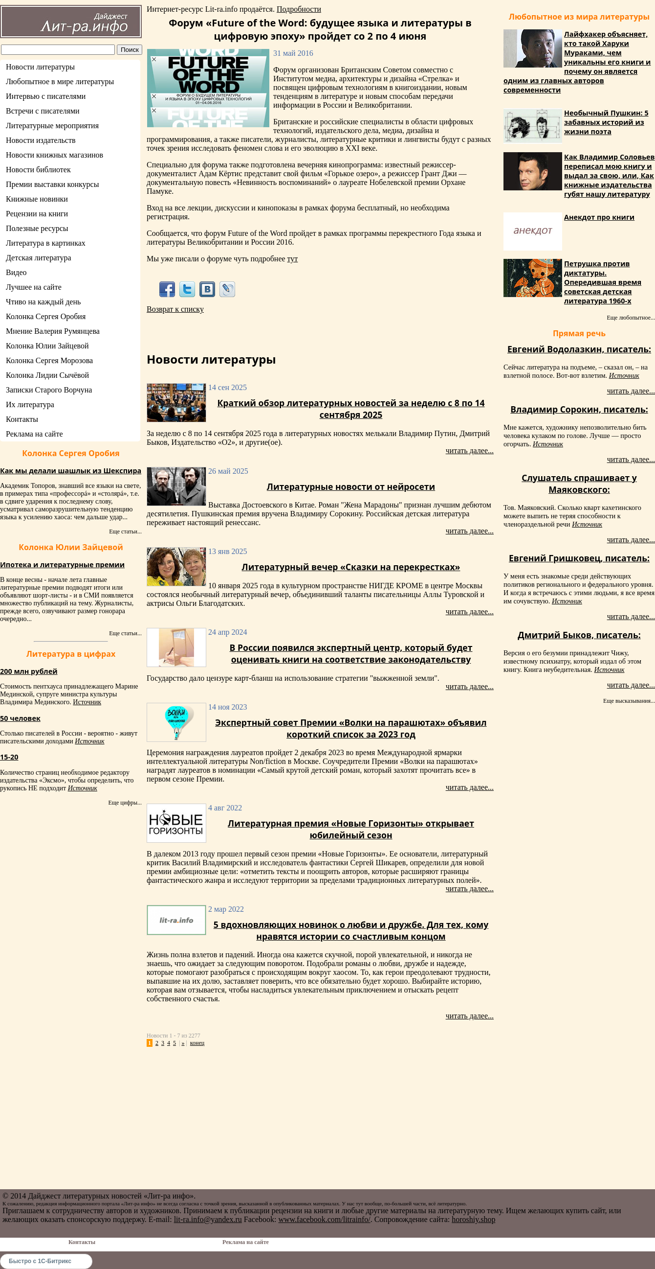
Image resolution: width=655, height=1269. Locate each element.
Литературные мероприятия (52, 125)
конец (197, 1042)
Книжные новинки (37, 199)
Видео (16, 272)
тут (292, 258)
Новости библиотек (38, 169)
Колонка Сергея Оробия (46, 316)
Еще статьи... (125, 531)
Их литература (30, 404)
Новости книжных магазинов (54, 155)
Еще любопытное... (631, 317)
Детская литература (38, 258)
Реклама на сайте (34, 434)
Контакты (22, 419)
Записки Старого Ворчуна (49, 390)
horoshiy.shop (473, 1219)
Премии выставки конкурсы (52, 184)
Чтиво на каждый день (43, 302)
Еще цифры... (125, 802)
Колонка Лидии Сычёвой (47, 375)
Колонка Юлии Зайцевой (47, 346)
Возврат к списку (175, 309)
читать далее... (470, 450)
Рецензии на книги (37, 213)
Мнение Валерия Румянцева (53, 331)
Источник (87, 702)
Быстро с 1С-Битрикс (40, 1261)
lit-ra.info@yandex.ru (208, 1219)
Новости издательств (41, 140)
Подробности (299, 9)
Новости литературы (40, 67)
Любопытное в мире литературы (60, 81)
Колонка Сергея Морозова (49, 360)
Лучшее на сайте (34, 287)
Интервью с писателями (46, 96)
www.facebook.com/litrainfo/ (324, 1219)
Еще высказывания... (629, 700)
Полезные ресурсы (37, 228)
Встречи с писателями (43, 111)
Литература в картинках (46, 243)
